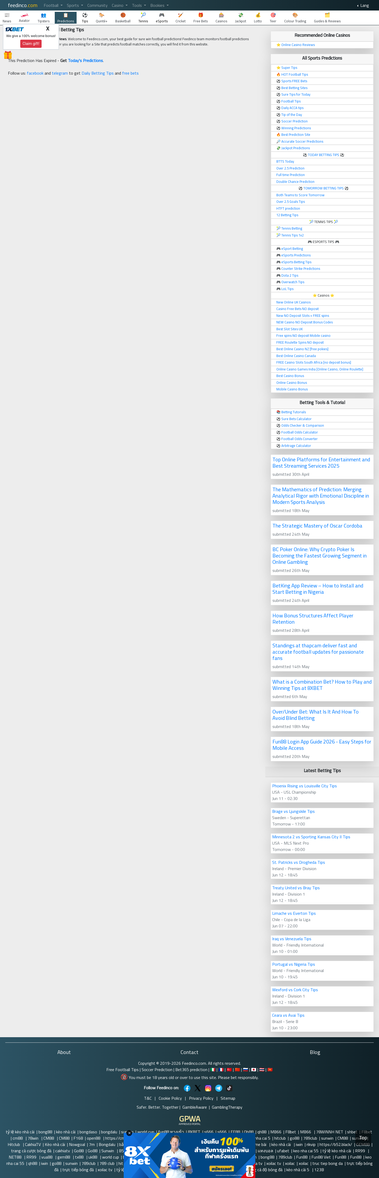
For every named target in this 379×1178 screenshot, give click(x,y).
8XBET (194, 1132)
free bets (130, 73)
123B (319, 1170)
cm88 (18, 1138)
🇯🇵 (253, 1069)
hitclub (280, 1138)
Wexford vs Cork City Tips (295, 990)
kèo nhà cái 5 (298, 1170)
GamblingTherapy (227, 1107)
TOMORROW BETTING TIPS (323, 188)
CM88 (49, 1138)
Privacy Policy (201, 1098)
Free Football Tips (122, 1069)
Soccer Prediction (157, 1069)
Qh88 (248, 1132)
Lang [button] (364, 5)
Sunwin (108, 1151)
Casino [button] (118, 5)
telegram (60, 73)
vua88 (47, 1157)
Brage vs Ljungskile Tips (293, 811)
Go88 (79, 1151)
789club (310, 1138)
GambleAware (194, 1107)
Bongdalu (107, 1144)
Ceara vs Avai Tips (288, 1015)
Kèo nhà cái (55, 1144)
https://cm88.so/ (121, 1138)
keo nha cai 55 (305, 1151)
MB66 (275, 1132)
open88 (94, 1138)
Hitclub (14, 1144)
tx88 (79, 1157)
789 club (106, 1163)
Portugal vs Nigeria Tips (293, 964)
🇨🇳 (237, 1069)
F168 (78, 1138)
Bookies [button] (158, 5)
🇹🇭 (262, 1069)
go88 (294, 1138)
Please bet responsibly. (238, 1077)
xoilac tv (273, 1163)
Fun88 (301, 1157)
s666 (208, 1132)
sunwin (327, 1138)
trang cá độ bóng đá (264, 1170)
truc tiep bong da (327, 1163)
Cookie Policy (170, 1098)
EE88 (235, 1132)
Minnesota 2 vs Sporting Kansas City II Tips (311, 837)
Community (97, 5)
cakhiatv (62, 1151)
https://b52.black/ (336, 1144)
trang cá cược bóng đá (31, 1151)
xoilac (290, 1163)
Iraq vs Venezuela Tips (291, 939)
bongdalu (109, 1132)
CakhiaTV (33, 1144)
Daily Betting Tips (98, 73)
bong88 (45, 1132)
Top (363, 1137)
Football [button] (51, 5)
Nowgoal (77, 1144)
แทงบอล (265, 1151)
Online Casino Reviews (298, 45)
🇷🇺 (245, 1069)
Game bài (258, 1144)
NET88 (15, 1157)
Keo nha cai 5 (258, 1138)
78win (33, 1138)
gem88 (64, 1157)
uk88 (93, 1157)
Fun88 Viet (321, 1157)
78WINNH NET (329, 1132)
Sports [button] (73, 5)
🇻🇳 (270, 1069)
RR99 (360, 1151)
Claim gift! (31, 44)
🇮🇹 (213, 1069)
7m (92, 1144)
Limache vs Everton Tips (294, 913)
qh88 (261, 1132)
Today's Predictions (85, 60)
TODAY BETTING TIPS (324, 155)
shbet (352, 1132)
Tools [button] (137, 5)
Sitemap (228, 1098)
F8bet (290, 1132)
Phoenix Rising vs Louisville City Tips (304, 786)
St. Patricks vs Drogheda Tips (298, 862)
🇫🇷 (221, 1069)
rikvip (311, 1144)
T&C (148, 1098)
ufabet (283, 1151)
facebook (35, 73)
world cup (145, 1132)
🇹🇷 (229, 1069)
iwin (299, 1144)
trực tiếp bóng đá (78, 1170)
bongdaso (88, 1132)
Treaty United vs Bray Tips (296, 888)
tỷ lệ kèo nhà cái (20, 1132)
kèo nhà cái (66, 1132)
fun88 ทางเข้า (171, 1132)
